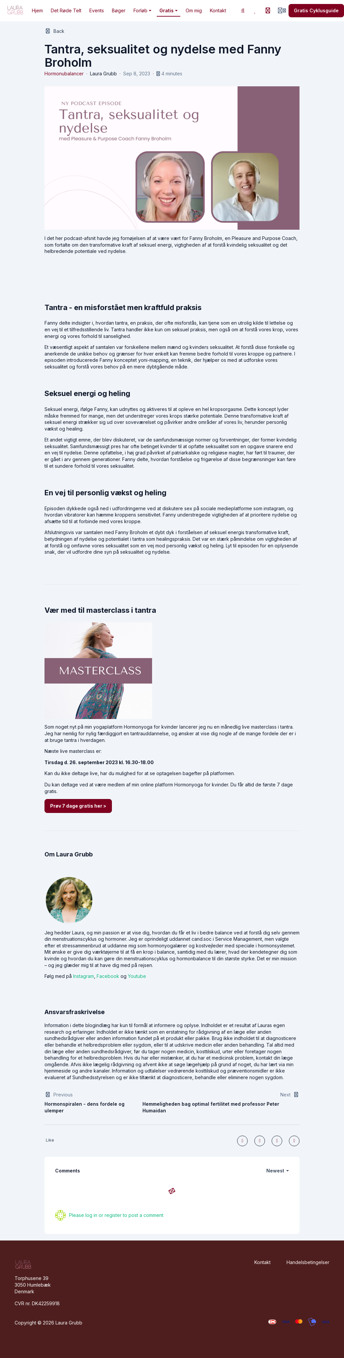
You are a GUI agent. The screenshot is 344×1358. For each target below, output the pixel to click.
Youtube (137, 976)
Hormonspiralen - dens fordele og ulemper (84, 1107)
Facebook (108, 976)
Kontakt (262, 1262)
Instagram (83, 976)
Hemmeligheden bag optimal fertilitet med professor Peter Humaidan (210, 1107)
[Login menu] (282, 10)
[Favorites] (255, 10)
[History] (268, 10)
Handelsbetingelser (308, 1262)
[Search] (243, 10)
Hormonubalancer (64, 73)
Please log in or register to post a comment (116, 1215)
